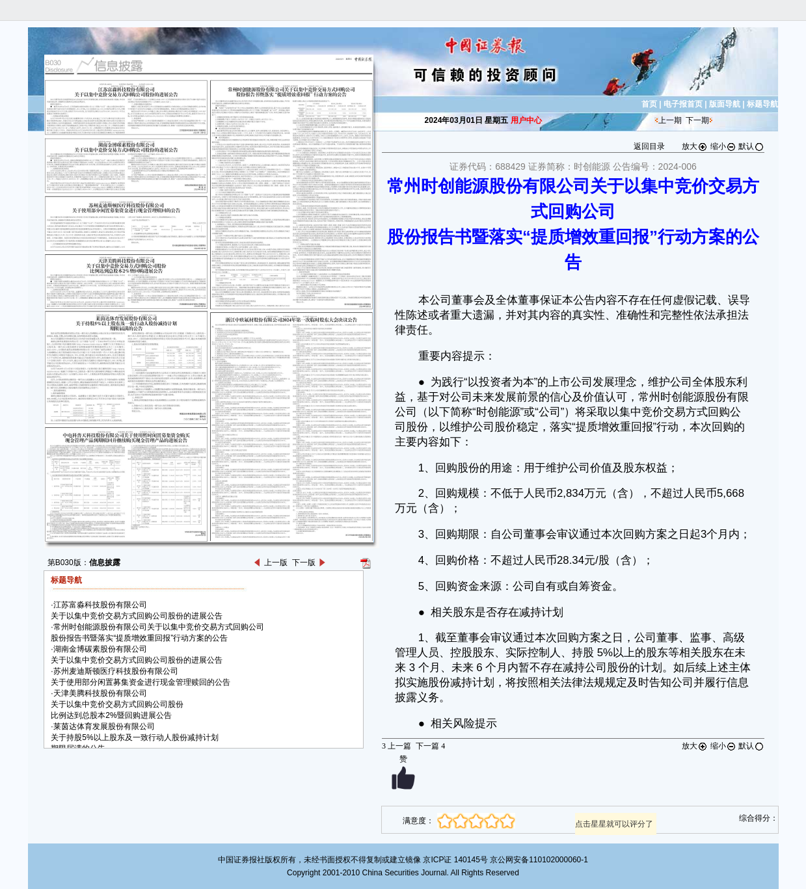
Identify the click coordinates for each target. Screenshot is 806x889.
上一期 (670, 120)
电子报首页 (683, 104)
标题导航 (762, 104)
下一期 (697, 120)
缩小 (723, 146)
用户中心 (526, 120)
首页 (649, 104)
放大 (695, 146)
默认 (751, 146)
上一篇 (396, 745)
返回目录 (649, 146)
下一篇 (430, 745)
